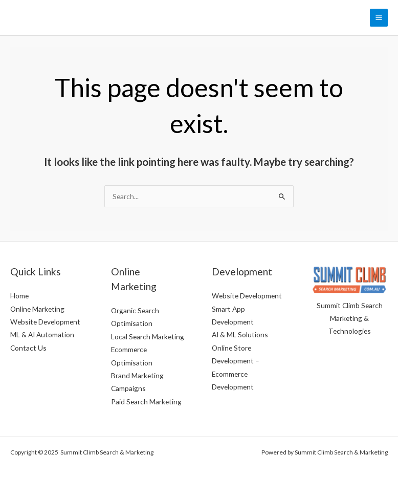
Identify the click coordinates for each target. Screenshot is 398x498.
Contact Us (28, 347)
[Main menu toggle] (379, 18)
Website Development (45, 321)
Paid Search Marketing (146, 401)
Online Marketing (37, 309)
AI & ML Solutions (240, 334)
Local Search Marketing (147, 336)
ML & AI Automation (42, 334)
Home (19, 295)
